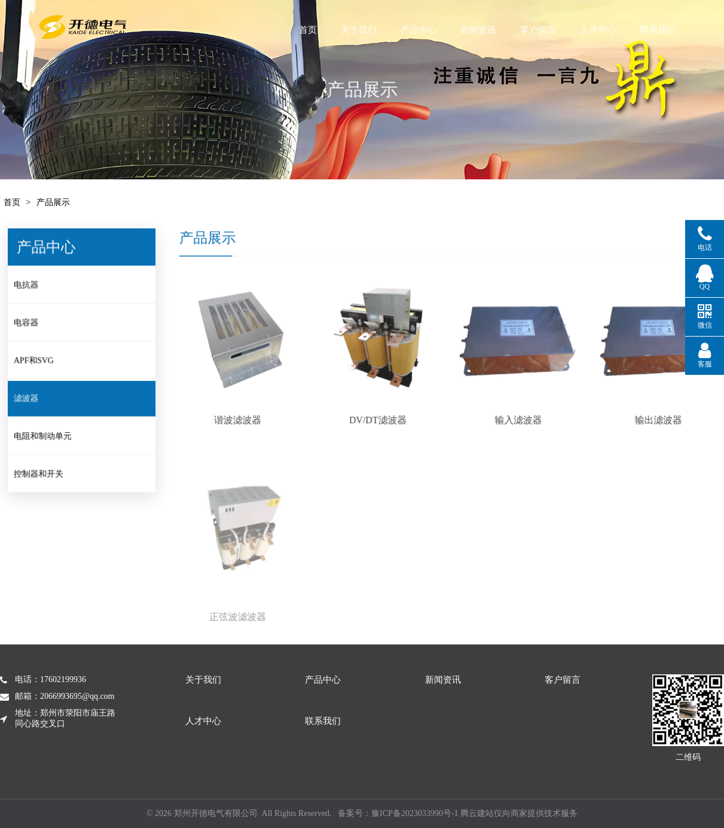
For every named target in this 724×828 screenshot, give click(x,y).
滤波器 (33, 399)
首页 (317, 30)
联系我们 (323, 721)
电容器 (33, 325)
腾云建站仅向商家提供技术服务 (519, 813)
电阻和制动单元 (49, 436)
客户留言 (587, 30)
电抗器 (33, 288)
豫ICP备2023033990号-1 (414, 813)
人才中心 (656, 30)
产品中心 (442, 30)
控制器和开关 (45, 473)
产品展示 (53, 202)
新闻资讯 (514, 30)
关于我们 (374, 30)
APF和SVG (40, 362)
